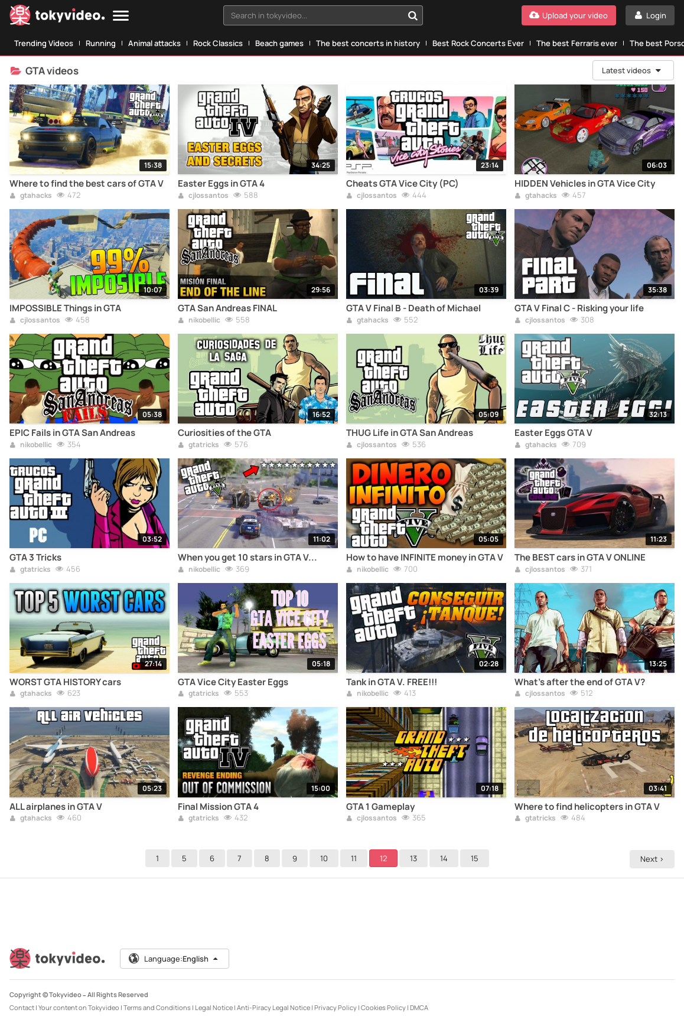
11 (356, 858)
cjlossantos (203, 196)
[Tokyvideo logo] (57, 17)
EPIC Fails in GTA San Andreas (72, 433)
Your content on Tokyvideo (78, 1007)
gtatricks (198, 445)
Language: (174, 958)
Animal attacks (154, 43)
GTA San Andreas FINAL (227, 308)
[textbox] (313, 15)
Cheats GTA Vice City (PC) (402, 184)
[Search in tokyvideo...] (413, 15)
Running (101, 43)
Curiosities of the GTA (224, 433)
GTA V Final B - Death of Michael (413, 308)
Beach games (279, 43)
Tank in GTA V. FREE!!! (391, 682)
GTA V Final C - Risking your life (579, 308)
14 (446, 858)
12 (385, 858)
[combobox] (323, 15)
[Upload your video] (569, 15)
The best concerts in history (368, 43)
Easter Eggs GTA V (553, 433)
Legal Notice (214, 1007)
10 (326, 858)
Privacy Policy (335, 1007)
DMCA (419, 1007)
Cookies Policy (383, 1007)
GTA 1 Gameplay (380, 807)
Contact (21, 1007)
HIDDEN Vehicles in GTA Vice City (584, 184)
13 (415, 858)
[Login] (650, 15)
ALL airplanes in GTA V (55, 807)
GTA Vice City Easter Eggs (233, 682)
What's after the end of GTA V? (579, 682)
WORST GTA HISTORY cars (65, 682)
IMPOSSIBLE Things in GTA (65, 308)
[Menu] (121, 16)
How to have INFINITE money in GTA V (424, 558)
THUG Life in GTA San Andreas (409, 433)
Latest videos (632, 70)
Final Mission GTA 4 (218, 807)
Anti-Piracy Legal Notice (273, 1007)
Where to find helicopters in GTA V (587, 807)
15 (476, 858)
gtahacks (30, 196)
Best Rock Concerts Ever (478, 43)
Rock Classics (218, 43)
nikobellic (199, 321)
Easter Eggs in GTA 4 (221, 184)
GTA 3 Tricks (35, 558)
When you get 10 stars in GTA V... (247, 558)
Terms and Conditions (157, 1007)
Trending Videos (43, 43)
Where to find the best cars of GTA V (86, 184)
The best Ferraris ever (576, 43)
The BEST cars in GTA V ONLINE (580, 558)
